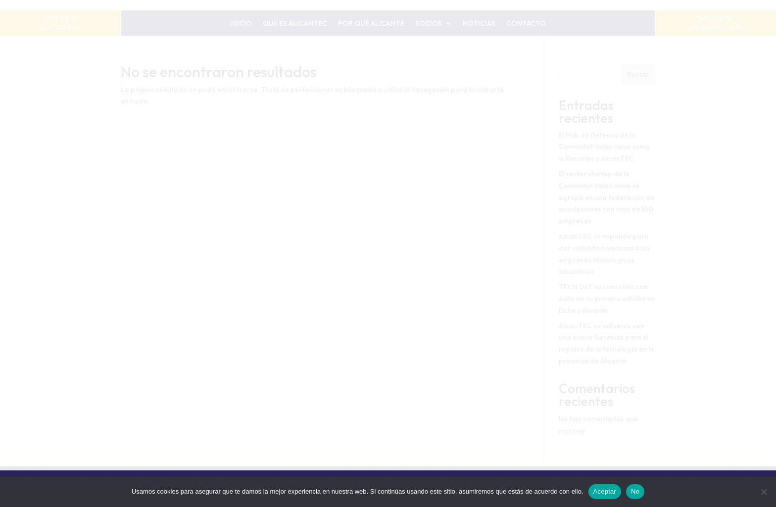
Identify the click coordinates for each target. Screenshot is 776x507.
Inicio (241, 24)
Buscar (638, 74)
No (635, 491)
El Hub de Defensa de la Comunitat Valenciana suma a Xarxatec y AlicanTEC (604, 147)
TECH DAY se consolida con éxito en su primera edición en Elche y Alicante (607, 298)
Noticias (479, 24)
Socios (428, 24)
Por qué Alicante (371, 24)
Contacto (526, 24)
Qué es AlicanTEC (295, 24)
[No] (764, 492)
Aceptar (605, 491)
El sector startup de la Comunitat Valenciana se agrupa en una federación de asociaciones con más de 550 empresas (606, 197)
